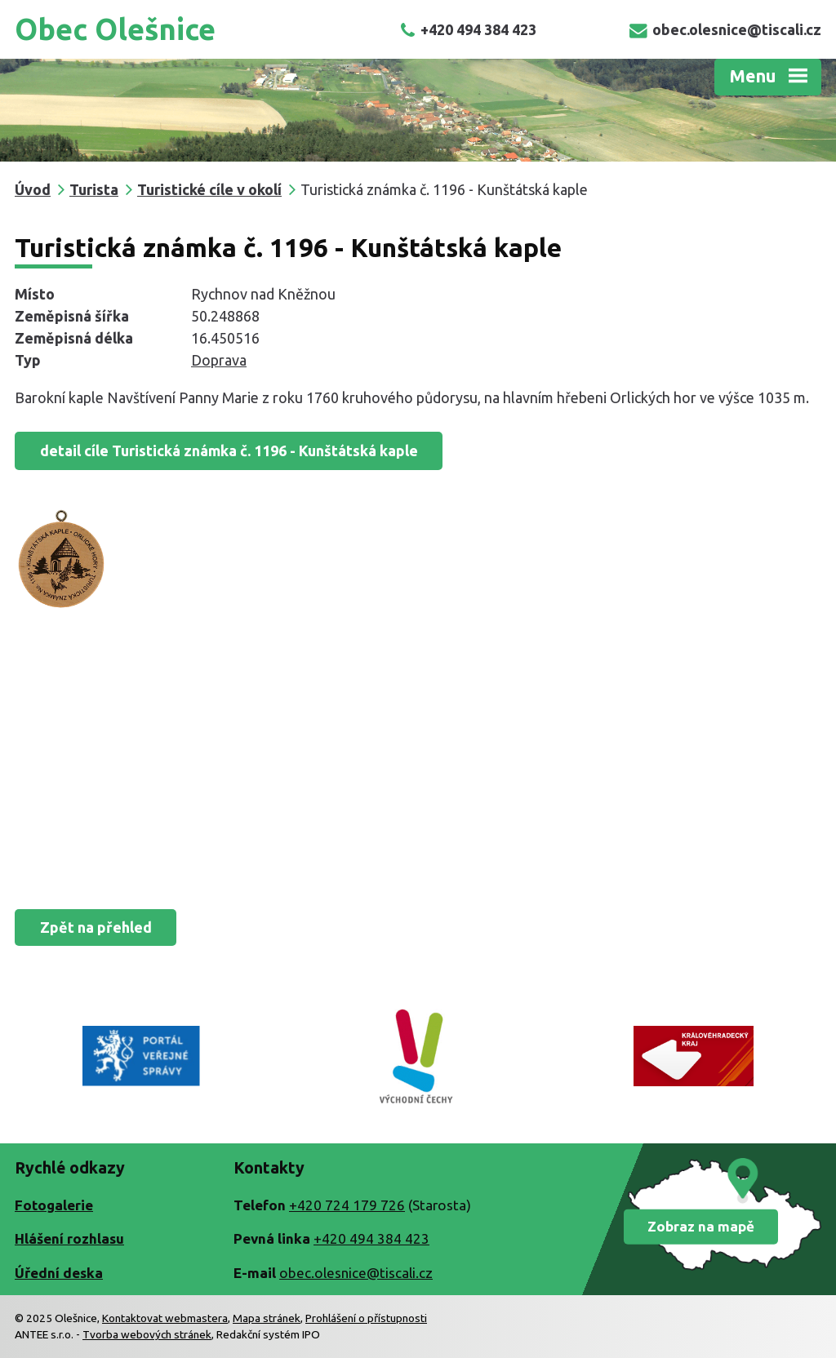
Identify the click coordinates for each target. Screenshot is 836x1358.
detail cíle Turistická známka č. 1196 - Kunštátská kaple (229, 450)
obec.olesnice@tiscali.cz (725, 29)
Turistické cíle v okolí (209, 189)
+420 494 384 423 (468, 29)
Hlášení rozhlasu (69, 1238)
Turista (93, 189)
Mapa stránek (266, 1318)
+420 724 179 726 (347, 1205)
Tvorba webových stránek (146, 1334)
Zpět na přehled (96, 927)
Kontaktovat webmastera (165, 1318)
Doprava (219, 360)
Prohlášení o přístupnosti (366, 1318)
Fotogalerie (54, 1205)
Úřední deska (59, 1272)
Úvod (33, 189)
